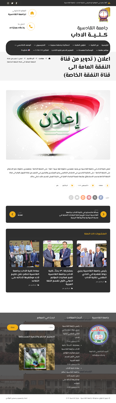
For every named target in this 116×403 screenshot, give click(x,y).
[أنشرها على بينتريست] (89, 197)
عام (57, 186)
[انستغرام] (8, 3)
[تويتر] (12, 3)
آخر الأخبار (65, 186)
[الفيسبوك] (16, 3)
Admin (101, 186)
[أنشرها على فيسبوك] (100, 197)
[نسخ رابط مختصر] (71, 197)
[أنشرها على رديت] (83, 197)
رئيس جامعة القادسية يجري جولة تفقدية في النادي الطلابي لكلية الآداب (70, 332)
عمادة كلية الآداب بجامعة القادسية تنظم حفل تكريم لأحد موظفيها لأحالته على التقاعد (70, 376)
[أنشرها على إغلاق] (95, 197)
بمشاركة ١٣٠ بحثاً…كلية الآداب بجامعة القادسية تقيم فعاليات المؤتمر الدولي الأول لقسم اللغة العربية (70, 353)
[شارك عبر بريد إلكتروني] (77, 197)
